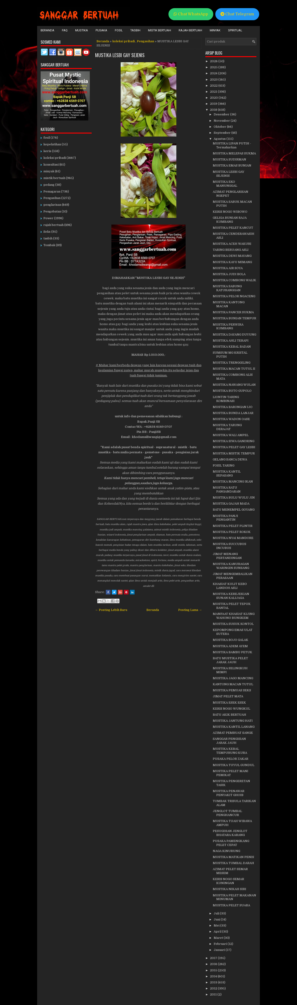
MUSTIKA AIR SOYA (228, 268)
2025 (214, 67)
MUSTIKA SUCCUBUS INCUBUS (229, 546)
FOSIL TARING (223, 465)
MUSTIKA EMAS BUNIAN (232, 165)
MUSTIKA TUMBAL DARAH (233, 863)
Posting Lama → (190, 610)
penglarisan (52, 204)
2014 (214, 976)
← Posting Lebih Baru (111, 610)
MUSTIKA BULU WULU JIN (234, 497)
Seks (47, 231)
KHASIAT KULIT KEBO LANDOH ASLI (230, 586)
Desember (222, 114)
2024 (214, 73)
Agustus (220, 138)
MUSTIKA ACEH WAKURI (232, 243)
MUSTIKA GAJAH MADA (231, 503)
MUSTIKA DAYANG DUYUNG (234, 334)
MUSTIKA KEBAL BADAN (232, 346)
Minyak (215, 30)
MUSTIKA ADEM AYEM (230, 646)
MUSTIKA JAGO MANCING (233, 678)
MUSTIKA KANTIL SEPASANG (227, 473)
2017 (214, 958)
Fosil (119, 30)
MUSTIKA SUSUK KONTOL (233, 624)
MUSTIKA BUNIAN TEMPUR (234, 318)
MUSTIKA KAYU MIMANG (232, 262)
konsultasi (51, 164)
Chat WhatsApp (191, 14)
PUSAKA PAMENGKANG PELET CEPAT (231, 843)
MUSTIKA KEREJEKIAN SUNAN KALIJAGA (231, 596)
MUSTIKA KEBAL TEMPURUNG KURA (230, 750)
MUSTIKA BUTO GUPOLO (232, 390)
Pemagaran (51, 191)
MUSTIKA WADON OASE (231, 419)
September (222, 132)
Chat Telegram (237, 14)
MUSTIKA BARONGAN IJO (232, 407)
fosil (46, 137)
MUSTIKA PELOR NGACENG (234, 296)
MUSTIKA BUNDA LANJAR (233, 413)
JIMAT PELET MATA (228, 696)
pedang (49, 184)
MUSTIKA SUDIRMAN (229, 159)
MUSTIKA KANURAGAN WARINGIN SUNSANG (231, 566)
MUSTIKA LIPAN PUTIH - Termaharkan (232, 145)
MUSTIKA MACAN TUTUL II (234, 368)
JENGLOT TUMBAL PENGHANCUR (227, 813)
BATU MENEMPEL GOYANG (234, 509)
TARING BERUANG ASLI (231, 249)
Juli (217, 913)
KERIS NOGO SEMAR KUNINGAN (228, 881)
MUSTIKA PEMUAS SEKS (232, 690)
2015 (214, 970)
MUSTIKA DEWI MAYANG (232, 256)
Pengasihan (145, 41)
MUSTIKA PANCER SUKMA (233, 312)
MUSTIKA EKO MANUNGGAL (225, 183)
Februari (221, 944)
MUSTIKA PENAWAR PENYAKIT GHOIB (228, 793)
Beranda (47, 30)
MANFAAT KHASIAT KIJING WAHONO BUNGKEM (234, 616)
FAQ (65, 30)
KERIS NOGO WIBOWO (230, 211)
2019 (214, 103)
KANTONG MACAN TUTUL (233, 684)
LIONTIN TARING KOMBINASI (226, 399)
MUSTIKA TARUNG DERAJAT (227, 427)
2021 (214, 91)
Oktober (220, 126)
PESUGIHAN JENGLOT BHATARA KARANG (230, 833)
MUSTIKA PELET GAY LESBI (234, 447)
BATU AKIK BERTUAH (229, 714)
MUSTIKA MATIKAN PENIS (233, 857)
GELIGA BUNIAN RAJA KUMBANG (230, 219)
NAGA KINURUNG (226, 851)
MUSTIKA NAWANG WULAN (234, 384)
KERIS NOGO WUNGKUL (231, 708)
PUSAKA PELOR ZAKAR (230, 758)
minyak (48, 171)
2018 (214, 109)
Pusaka (101, 30)
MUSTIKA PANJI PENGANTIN (225, 518)
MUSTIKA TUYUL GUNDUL (233, 765)
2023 (214, 79)
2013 (214, 982)
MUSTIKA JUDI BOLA (229, 274)
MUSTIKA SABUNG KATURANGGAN (227, 288)
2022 (214, 85)
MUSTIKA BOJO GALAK (230, 640)
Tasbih (135, 30)
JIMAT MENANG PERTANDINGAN (227, 556)
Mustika (81, 30)
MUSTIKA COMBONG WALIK (234, 280)
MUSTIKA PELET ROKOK (232, 532)
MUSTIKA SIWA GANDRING (233, 441)
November (222, 120)
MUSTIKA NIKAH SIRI (229, 889)
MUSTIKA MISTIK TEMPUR (234, 453)
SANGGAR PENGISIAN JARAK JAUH (229, 740)
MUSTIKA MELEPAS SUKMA (234, 153)
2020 (214, 97)
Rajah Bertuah (190, 30)
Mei (217, 925)
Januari (220, 950)
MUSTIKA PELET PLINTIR (232, 526)
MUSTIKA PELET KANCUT (233, 227)
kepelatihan (52, 144)
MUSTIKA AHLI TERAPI (231, 340)
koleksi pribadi (123, 41)
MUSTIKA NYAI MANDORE (233, 538)
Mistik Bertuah (159, 30)
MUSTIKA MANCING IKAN (233, 481)
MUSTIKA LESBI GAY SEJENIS (120, 55)
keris (47, 151)
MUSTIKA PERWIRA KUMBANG (228, 326)
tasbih (47, 238)
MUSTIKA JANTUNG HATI (233, 720)
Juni (217, 919)
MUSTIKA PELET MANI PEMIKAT (230, 773)
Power (48, 218)
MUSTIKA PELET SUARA (231, 905)
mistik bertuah (54, 178)
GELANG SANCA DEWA (230, 459)
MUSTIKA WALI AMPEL (231, 435)
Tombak (49, 245)
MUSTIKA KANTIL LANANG (234, 726)
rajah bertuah (53, 225)
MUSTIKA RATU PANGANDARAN (227, 489)
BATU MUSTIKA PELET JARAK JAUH (230, 660)
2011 (213, 994)
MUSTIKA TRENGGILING (231, 362)
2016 (214, 964)
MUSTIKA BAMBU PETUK (232, 652)
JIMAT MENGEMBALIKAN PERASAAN (232, 576)
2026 (214, 61)
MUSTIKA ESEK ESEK (229, 702)
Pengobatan (52, 211)
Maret (219, 938)
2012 (214, 988)
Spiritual (235, 30)
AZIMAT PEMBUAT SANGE (233, 732)
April (218, 931)
